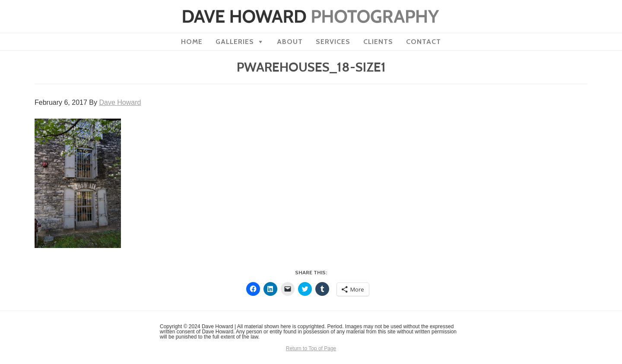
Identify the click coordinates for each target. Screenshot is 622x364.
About (290, 42)
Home (192, 42)
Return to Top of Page (311, 348)
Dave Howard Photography (311, 16)
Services (333, 42)
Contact (423, 42)
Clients (378, 42)
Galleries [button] (235, 42)
